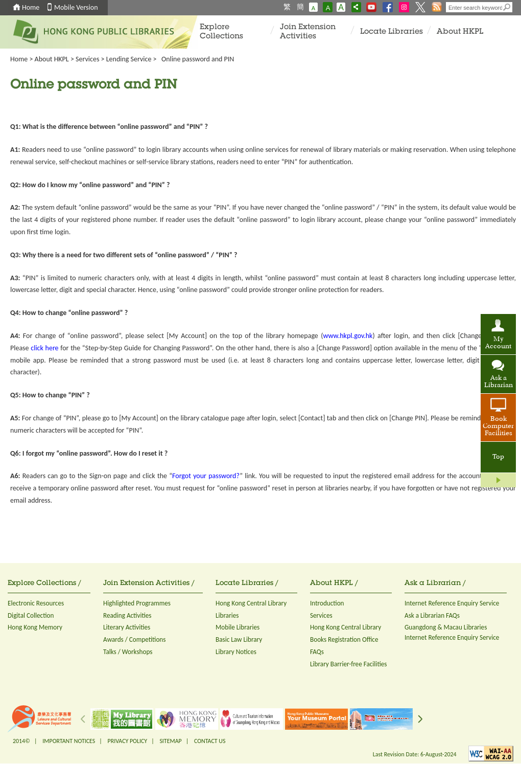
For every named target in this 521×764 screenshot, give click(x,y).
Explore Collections (221, 32)
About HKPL (460, 32)
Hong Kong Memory (35, 627)
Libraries (227, 615)
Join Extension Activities (308, 32)
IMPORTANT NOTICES (68, 741)
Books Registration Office (344, 639)
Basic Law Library (239, 639)
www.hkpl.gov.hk (347, 335)
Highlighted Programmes (137, 603)
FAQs (317, 651)
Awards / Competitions (134, 639)
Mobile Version (76, 7)
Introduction (327, 603)
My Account (498, 343)
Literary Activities (126, 627)
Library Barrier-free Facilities (348, 664)
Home (30, 7)
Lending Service (129, 59)
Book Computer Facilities (498, 426)
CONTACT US (209, 741)
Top (498, 457)
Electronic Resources (36, 603)
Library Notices (236, 651)
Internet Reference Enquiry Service (452, 603)
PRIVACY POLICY (128, 741)
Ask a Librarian (498, 382)
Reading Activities (127, 615)
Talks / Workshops (128, 651)
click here (44, 348)
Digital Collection (31, 615)
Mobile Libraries (237, 627)
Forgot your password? (206, 475)
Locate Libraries (391, 32)
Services (87, 59)
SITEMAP (170, 741)
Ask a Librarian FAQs (432, 615)
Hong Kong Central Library (251, 603)
